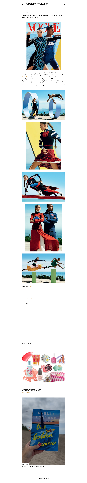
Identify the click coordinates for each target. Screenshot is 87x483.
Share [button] (23, 295)
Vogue (29, 286)
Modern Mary (37, 4)
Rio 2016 (36, 298)
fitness (29, 298)
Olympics (32, 298)
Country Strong (25, 76)
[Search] (64, 4)
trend (39, 298)
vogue (42, 298)
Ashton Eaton (25, 83)
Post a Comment (28, 468)
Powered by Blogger (43, 478)
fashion (26, 298)
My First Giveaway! (31, 390)
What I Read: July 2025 (33, 466)
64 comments (27, 392)
